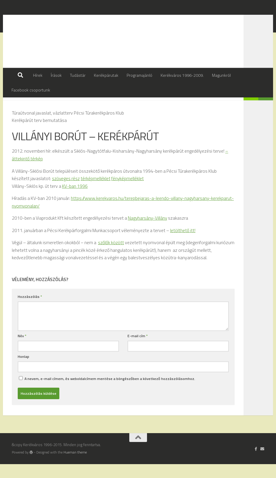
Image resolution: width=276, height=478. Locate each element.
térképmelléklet (96, 192)
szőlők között (111, 256)
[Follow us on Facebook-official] (256, 462)
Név (22, 350)
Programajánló (139, 75)
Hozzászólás (30, 310)
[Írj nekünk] (262, 462)
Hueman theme (75, 466)
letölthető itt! (182, 244)
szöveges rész (66, 192)
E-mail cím (138, 350)
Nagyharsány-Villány (148, 232)
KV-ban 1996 (75, 200)
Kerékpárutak (106, 75)
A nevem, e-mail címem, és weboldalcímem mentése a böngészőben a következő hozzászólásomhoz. (110, 392)
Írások (56, 75)
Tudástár (78, 75)
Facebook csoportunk (31, 90)
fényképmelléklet (128, 192)
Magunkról (221, 75)
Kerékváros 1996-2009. (182, 75)
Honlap (23, 370)
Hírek (38, 75)
